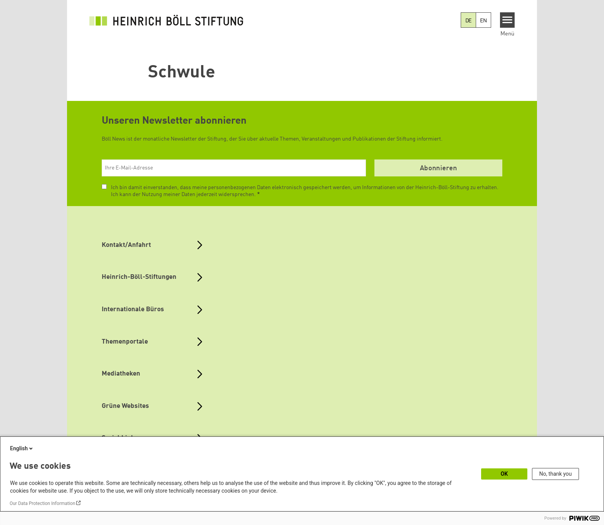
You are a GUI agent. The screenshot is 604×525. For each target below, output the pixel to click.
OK (504, 474)
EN (483, 20)
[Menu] (507, 20)
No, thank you (555, 474)
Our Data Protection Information (42, 503)
